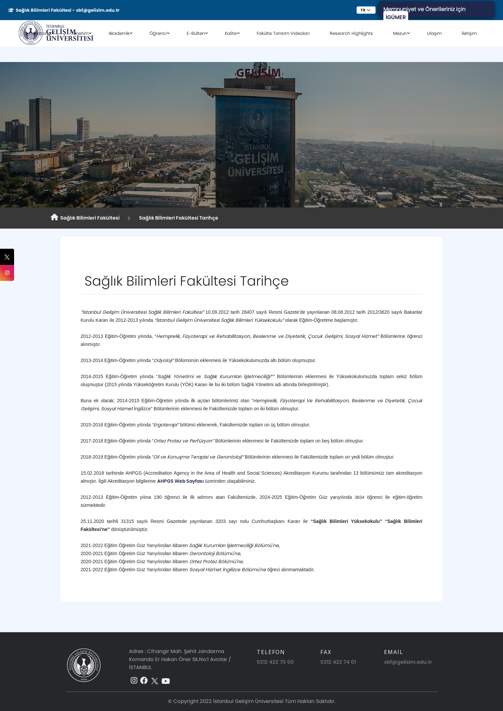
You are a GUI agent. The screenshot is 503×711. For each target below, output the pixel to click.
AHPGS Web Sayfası (180, 481)
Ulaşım (434, 33)
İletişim (469, 33)
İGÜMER (396, 17)
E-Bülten (196, 33)
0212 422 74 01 (338, 661)
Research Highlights (351, 33)
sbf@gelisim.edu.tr (408, 661)
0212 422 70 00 (275, 661)
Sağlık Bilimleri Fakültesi (85, 217)
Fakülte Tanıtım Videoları (283, 33)
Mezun (400, 33)
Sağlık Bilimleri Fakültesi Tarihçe (177, 218)
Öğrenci (158, 33)
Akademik (119, 33)
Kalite (231, 33)
